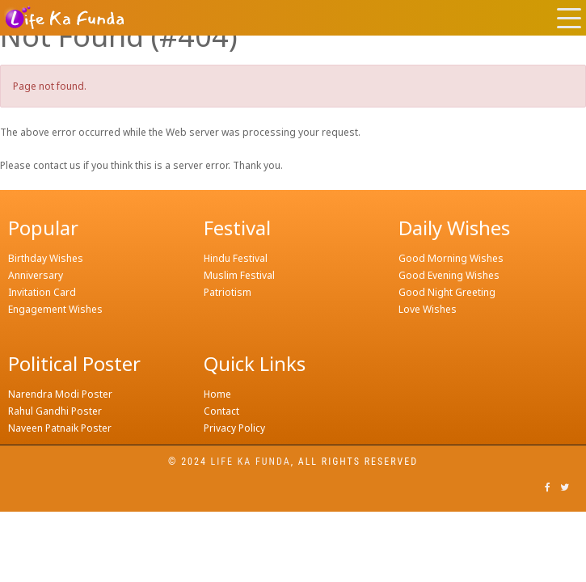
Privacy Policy (234, 428)
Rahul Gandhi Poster (55, 411)
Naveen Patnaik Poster (60, 428)
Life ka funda (251, 461)
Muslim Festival (239, 275)
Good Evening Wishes (449, 275)
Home (217, 394)
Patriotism (227, 292)
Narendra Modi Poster (60, 394)
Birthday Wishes (45, 258)
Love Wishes (427, 309)
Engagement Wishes (55, 309)
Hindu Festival (236, 258)
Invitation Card (42, 292)
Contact (221, 411)
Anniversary (35, 275)
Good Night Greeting (446, 292)
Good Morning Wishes (451, 258)
